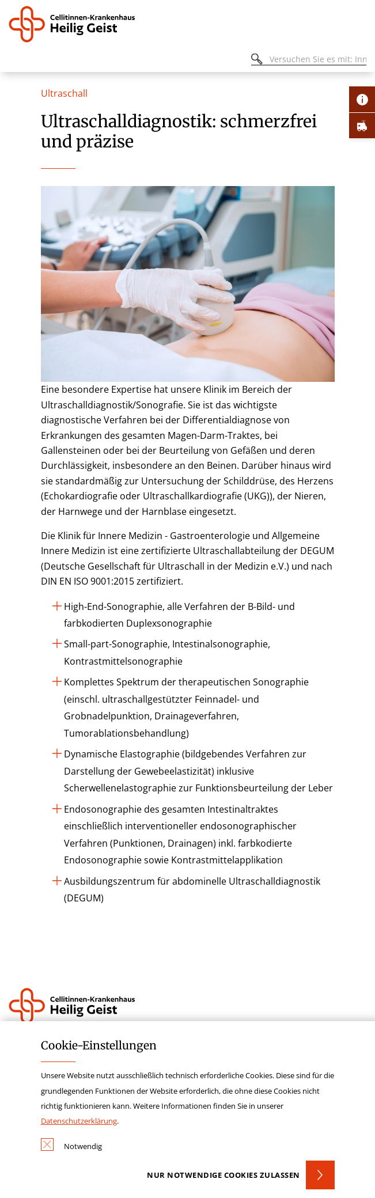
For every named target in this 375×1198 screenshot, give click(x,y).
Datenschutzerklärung (79, 1121)
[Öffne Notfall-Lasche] (362, 125)
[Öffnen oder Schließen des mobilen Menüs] (15, 60)
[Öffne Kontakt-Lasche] (362, 99)
